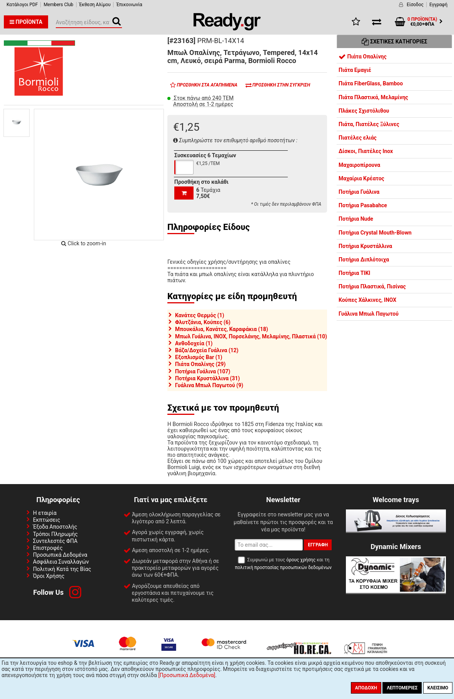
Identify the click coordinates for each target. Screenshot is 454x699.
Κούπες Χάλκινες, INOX (367, 300)
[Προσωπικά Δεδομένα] (186, 675)
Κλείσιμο (437, 688)
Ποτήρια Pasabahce (363, 205)
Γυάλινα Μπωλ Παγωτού (369, 314)
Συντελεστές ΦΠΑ (55, 541)
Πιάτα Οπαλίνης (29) (200, 364)
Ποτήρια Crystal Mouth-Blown (375, 233)
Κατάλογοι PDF (22, 4)
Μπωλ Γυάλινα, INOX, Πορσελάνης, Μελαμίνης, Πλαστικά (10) (251, 336)
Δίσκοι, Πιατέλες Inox (366, 151)
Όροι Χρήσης (49, 576)
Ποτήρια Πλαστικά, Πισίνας (372, 286)
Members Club (58, 4)
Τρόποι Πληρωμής (55, 534)
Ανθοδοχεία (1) (193, 343)
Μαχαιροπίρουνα (359, 165)
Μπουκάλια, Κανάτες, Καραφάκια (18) (221, 329)
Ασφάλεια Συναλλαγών (61, 562)
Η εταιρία (45, 513)
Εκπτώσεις (46, 520)
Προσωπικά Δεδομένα (60, 555)
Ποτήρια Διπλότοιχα (364, 259)
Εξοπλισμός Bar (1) (198, 357)
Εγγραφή (438, 4)
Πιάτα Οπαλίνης (363, 56)
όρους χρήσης (300, 560)
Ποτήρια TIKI (354, 273)
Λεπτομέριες (402, 688)
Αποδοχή (366, 688)
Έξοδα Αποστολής (55, 527)
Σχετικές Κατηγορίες (394, 41)
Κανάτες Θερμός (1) (199, 315)
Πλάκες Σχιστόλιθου (364, 111)
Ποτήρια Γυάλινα (359, 192)
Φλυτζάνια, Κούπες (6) (202, 322)
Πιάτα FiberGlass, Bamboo (371, 83)
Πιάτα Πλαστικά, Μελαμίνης (373, 97)
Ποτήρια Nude (356, 219)
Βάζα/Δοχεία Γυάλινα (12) (207, 350)
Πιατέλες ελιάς (358, 138)
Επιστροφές (48, 548)
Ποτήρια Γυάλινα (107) (202, 371)
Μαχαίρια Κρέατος (361, 178)
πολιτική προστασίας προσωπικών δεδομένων (283, 567)
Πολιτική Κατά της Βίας (62, 569)
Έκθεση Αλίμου (95, 4)
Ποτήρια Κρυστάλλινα (365, 246)
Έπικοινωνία (129, 4)
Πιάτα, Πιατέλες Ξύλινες (369, 124)
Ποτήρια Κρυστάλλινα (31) (207, 378)
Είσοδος (415, 4)
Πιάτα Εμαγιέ (355, 70)
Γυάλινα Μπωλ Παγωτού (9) (209, 385)
